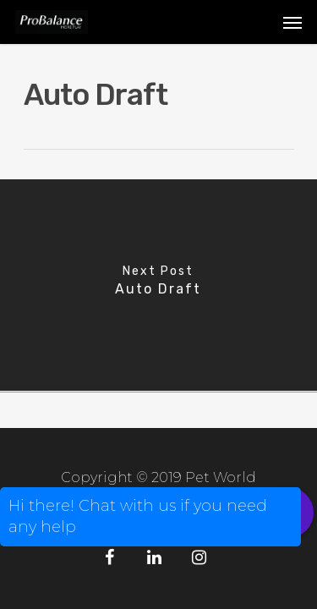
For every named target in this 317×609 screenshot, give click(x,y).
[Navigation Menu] (292, 22)
